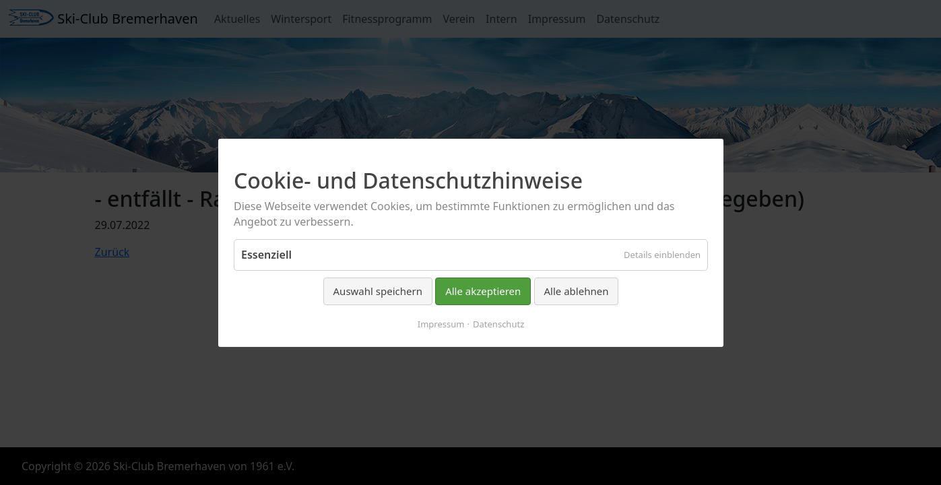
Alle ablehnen (576, 291)
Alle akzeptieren (483, 291)
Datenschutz (498, 323)
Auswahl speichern (377, 291)
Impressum (440, 323)
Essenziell (266, 254)
